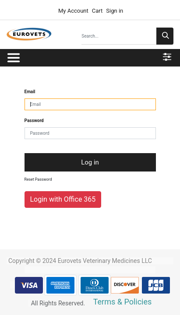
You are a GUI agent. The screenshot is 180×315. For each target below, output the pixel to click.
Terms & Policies (122, 301)
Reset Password (38, 179)
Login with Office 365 (63, 199)
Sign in (114, 10)
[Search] (164, 36)
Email (30, 91)
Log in (90, 162)
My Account (72, 10)
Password (34, 120)
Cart (97, 10)
